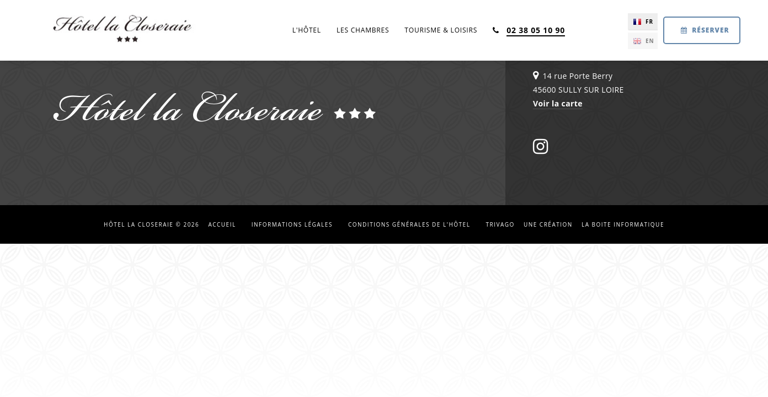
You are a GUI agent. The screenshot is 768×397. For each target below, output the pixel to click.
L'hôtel (306, 30)
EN (650, 41)
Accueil (222, 224)
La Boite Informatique (623, 224)
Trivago (500, 224)
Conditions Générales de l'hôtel (409, 224)
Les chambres (363, 30)
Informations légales (292, 224)
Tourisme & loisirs (440, 30)
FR (649, 21)
